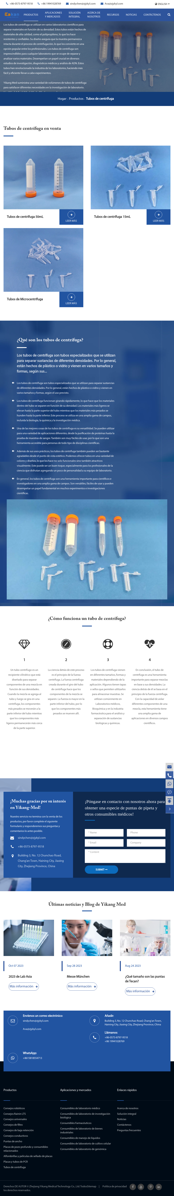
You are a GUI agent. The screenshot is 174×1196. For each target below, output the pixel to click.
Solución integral (75, 15)
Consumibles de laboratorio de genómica (83, 1149)
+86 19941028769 (51, 4)
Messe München (78, 976)
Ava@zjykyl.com (114, 4)
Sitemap (91, 1186)
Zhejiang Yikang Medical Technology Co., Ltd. (54, 1186)
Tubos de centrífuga (100, 99)
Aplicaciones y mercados (53, 15)
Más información (24, 986)
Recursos (113, 15)
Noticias (131, 15)
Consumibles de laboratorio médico (80, 1108)
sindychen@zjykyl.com (83, 4)
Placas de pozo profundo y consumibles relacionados (26, 1149)
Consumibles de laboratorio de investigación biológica (85, 1116)
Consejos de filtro (13, 1125)
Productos (31, 15)
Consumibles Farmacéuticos (75, 1123)
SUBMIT (102, 869)
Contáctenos (152, 15)
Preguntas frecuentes (129, 1130)
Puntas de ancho (13, 1141)
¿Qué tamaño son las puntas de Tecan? (145, 979)
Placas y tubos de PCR (16, 1162)
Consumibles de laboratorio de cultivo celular (85, 1143)
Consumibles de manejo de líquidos (80, 1138)
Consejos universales (15, 1119)
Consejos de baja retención (19, 1130)
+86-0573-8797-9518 (21, 4)
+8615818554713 (32, 1058)
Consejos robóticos (14, 1108)
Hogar (62, 99)
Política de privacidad (114, 1186)
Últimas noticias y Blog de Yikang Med (87, 904)
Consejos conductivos (16, 1136)
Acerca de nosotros (93, 15)
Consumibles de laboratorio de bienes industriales (81, 1130)
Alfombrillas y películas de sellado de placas (28, 1156)
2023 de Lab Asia (20, 976)
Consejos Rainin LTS (15, 1114)
